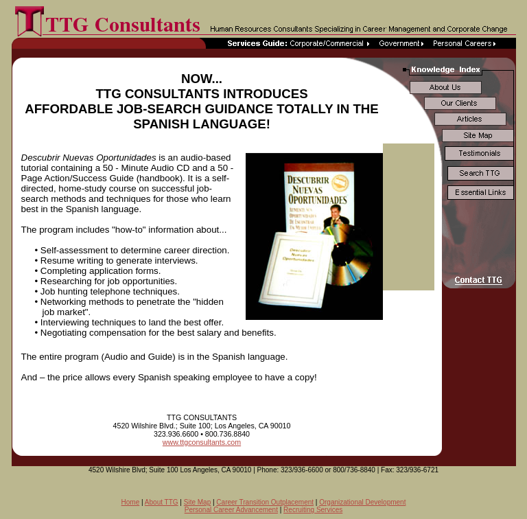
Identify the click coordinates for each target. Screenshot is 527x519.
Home (130, 502)
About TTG (161, 502)
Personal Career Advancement (231, 510)
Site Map (197, 502)
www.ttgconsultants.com (202, 442)
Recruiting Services (312, 510)
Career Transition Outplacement (265, 502)
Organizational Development (362, 502)
